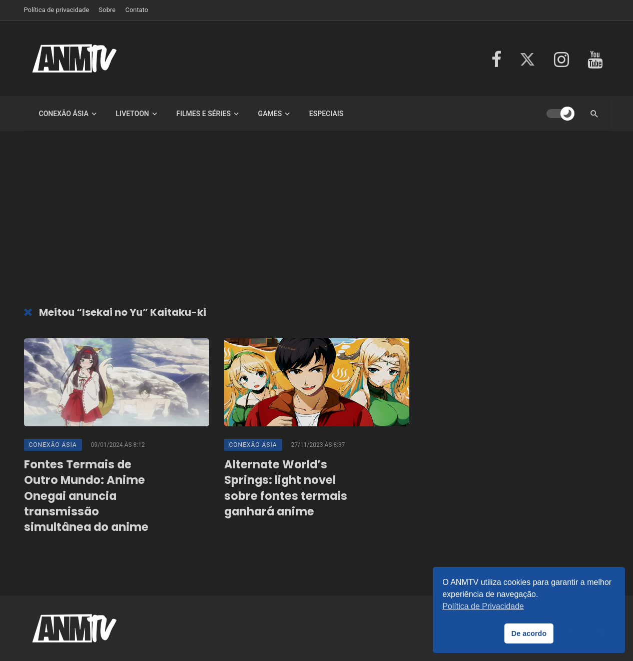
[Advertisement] (317, 221)
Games (270, 114)
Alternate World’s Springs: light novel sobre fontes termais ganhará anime (285, 488)
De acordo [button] (528, 633)
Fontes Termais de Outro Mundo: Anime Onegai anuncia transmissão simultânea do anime (86, 496)
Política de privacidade (57, 10)
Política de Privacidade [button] (483, 606)
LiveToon (132, 114)
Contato (136, 10)
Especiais (326, 114)
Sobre (107, 10)
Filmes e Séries (203, 114)
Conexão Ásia (64, 114)
